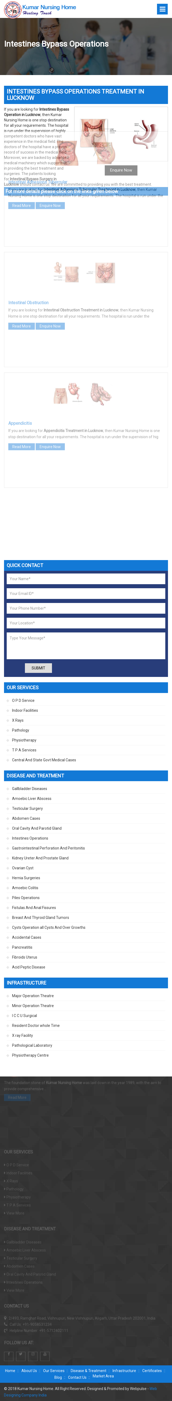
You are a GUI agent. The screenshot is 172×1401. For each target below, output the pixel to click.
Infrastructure (124, 1371)
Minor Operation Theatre (33, 1006)
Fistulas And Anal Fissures (34, 908)
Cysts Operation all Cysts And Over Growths (48, 927)
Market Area (103, 1376)
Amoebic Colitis (25, 888)
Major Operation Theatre (33, 996)
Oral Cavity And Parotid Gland (37, 828)
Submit (38, 668)
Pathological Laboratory (32, 1045)
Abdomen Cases (26, 818)
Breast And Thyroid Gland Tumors (40, 917)
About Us (29, 1371)
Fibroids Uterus (24, 957)
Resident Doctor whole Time (36, 1025)
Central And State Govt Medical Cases (44, 760)
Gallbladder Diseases (29, 789)
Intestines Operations (30, 838)
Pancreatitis (22, 947)
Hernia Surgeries (26, 878)
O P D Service (23, 700)
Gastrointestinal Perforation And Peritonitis (48, 848)
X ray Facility (22, 1035)
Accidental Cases (26, 937)
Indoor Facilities (25, 710)
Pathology (20, 730)
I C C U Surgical (24, 1016)
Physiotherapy (24, 740)
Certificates (152, 1371)
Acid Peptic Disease (28, 967)
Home (10, 1371)
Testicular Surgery (27, 808)
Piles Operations (26, 898)
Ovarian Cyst (22, 868)
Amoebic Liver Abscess (31, 798)
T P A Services (24, 750)
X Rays (18, 720)
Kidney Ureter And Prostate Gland (40, 858)
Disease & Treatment (88, 1371)
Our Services (54, 1371)
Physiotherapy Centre (30, 1055)
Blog (58, 1377)
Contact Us (77, 1377)
